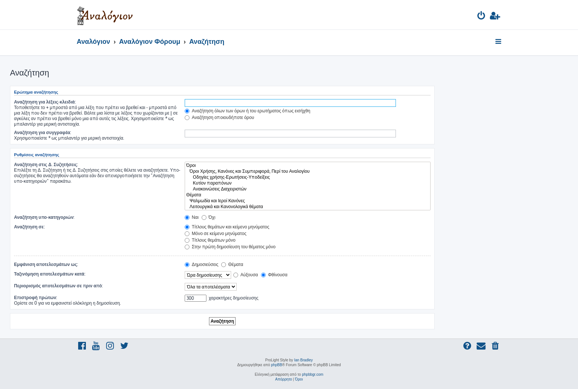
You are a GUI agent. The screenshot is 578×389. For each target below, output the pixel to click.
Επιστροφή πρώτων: (35, 297)
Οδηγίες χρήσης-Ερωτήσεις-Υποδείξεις (307, 177)
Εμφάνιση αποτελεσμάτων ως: (46, 264)
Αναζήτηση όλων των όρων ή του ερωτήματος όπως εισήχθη (247, 110)
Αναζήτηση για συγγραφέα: (42, 132)
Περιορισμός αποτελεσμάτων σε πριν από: (58, 285)
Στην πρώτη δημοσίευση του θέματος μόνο (230, 246)
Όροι (307, 165)
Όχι (208, 217)
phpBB (276, 365)
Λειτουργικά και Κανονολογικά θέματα (307, 207)
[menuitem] (481, 16)
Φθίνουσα (274, 274)
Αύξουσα (245, 274)
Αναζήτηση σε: (29, 226)
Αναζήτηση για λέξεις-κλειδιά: (45, 102)
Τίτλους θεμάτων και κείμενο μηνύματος (227, 226)
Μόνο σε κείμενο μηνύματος (215, 233)
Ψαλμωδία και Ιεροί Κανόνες (307, 201)
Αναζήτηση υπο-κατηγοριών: (44, 217)
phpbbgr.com (312, 374)
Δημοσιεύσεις (201, 264)
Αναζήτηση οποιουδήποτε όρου (219, 117)
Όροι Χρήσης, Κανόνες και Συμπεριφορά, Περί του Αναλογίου (307, 171)
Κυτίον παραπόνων (307, 183)
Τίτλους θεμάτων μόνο (210, 240)
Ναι (191, 217)
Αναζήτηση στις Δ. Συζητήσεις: (46, 164)
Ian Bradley (303, 360)
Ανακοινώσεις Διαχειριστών (307, 189)
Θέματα (307, 195)
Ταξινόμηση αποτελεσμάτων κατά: (50, 274)
